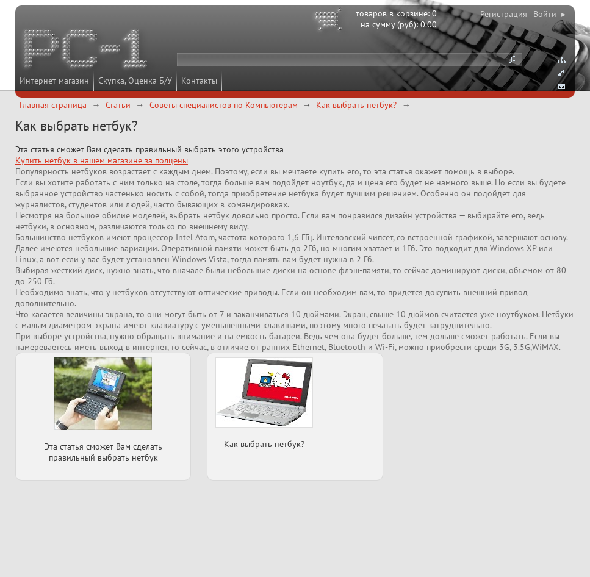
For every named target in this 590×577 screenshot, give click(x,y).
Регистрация (503, 14)
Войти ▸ (549, 14)
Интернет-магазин (54, 80)
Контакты (199, 80)
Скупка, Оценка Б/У (135, 80)
